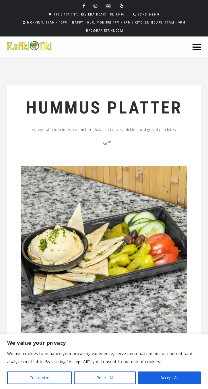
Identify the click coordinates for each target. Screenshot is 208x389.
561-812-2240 (148, 14)
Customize (39, 377)
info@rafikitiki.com (104, 30)
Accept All (169, 377)
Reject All (105, 377)
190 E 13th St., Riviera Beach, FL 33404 (89, 14)
